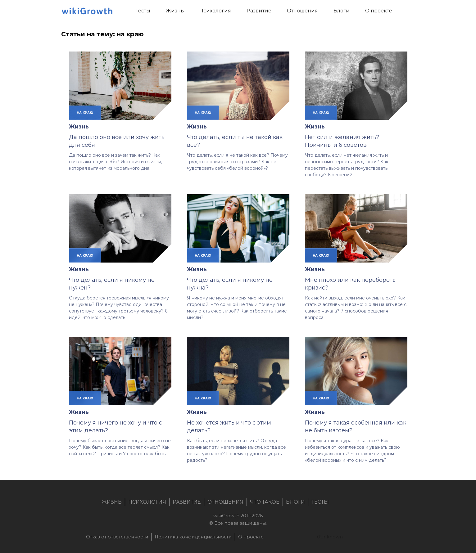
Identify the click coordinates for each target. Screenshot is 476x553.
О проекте (251, 537)
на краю (85, 113)
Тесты (320, 502)
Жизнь (79, 126)
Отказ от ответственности (117, 537)
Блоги (295, 502)
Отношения (225, 502)
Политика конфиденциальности (193, 537)
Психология (147, 502)
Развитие (187, 502)
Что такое (264, 502)
